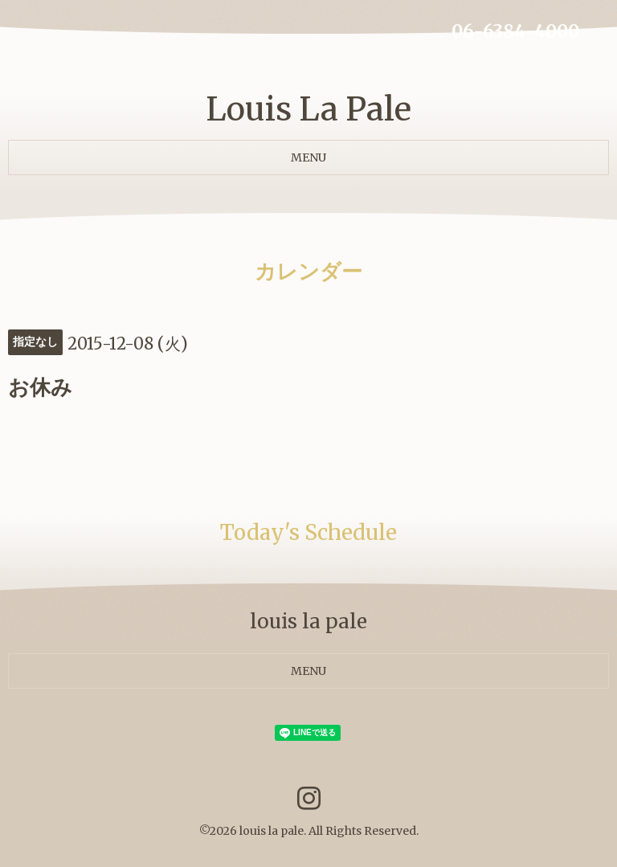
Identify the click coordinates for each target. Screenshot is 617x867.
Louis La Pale (308, 109)
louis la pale (271, 831)
